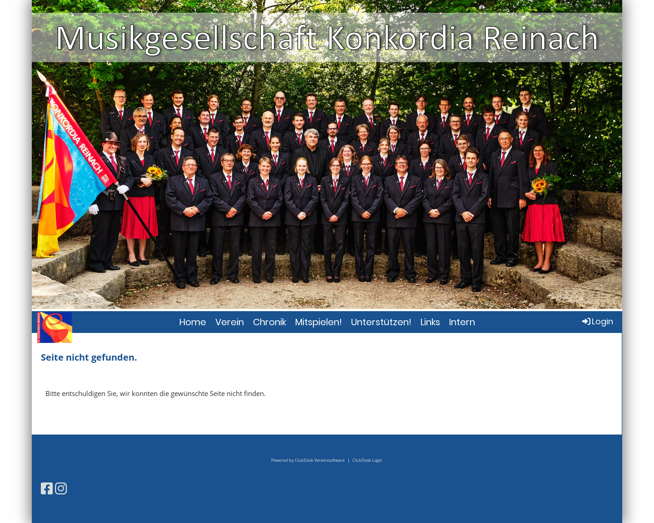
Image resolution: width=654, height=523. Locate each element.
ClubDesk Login (367, 460)
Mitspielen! (318, 322)
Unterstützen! (381, 322)
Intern (462, 322)
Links (430, 322)
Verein (229, 322)
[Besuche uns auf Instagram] (61, 488)
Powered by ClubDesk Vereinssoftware (308, 460)
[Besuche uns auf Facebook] (47, 488)
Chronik (269, 322)
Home (192, 322)
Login (597, 321)
